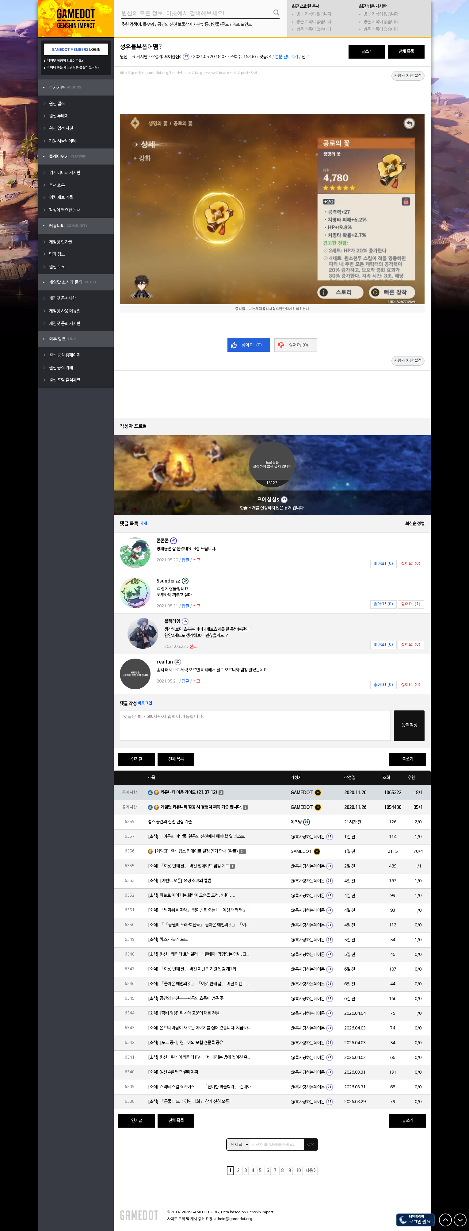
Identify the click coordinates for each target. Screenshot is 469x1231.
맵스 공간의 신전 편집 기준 (170, 822)
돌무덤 (148, 24)
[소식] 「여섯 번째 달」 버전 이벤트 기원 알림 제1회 (192, 969)
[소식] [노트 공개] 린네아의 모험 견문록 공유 (185, 1043)
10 (298, 1170)
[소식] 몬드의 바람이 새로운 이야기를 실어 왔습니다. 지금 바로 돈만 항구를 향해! (200, 1028)
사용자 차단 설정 (408, 76)
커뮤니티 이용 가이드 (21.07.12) (189, 792)
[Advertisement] (272, 94)
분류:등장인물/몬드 (212, 24)
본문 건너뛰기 (286, 57)
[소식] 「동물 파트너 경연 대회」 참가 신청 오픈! (189, 1101)
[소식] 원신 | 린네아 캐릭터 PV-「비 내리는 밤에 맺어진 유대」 (200, 1057)
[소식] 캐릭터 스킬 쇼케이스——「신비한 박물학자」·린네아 (199, 1087)
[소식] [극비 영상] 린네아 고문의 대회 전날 (183, 1013)
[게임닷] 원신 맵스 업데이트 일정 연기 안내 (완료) (196, 851)
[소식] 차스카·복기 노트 (168, 939)
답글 (185, 560)
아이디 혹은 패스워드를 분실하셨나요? (73, 67)
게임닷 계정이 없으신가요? (65, 61)
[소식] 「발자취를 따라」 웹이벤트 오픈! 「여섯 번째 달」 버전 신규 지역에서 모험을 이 (200, 910)
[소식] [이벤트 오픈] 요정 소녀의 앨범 (179, 881)
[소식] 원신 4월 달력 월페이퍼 (173, 1072)
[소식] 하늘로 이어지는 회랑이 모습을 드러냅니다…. (191, 895)
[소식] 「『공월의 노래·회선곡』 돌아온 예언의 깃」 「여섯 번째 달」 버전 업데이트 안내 (200, 925)
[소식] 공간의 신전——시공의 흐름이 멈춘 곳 (185, 998)
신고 (305, 57)
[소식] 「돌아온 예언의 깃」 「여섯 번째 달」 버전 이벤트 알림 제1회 (200, 984)
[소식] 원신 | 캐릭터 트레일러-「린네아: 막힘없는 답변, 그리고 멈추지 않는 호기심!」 (200, 954)
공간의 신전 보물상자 (175, 24)
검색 (311, 1144)
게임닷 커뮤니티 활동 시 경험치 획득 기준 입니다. (201, 807)
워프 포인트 (242, 24)
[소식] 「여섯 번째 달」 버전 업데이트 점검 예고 (188, 866)
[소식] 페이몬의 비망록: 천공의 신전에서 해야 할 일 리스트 (196, 836)
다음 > (311, 1170)
